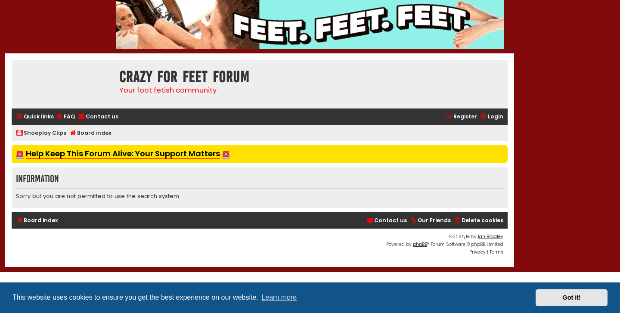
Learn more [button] (279, 297)
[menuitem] (65, 117)
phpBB (420, 244)
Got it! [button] (572, 297)
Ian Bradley (490, 236)
